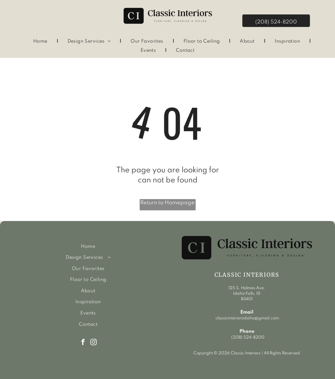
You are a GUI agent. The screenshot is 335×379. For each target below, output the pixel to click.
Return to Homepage (167, 202)
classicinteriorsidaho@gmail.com (247, 318)
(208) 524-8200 (247, 337)
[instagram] (93, 342)
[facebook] (83, 342)
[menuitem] (41, 41)
